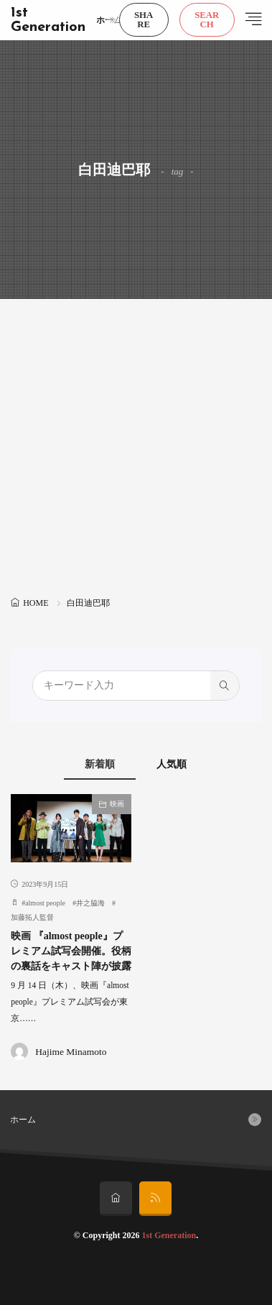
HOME (35, 603)
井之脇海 (90, 903)
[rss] (155, 1198)
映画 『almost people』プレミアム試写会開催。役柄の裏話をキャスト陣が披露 (71, 951)
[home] (116, 1198)
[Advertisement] (136, 449)
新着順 (100, 764)
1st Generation (48, 20)
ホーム (109, 20)
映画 (117, 804)
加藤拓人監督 (32, 917)
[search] (224, 685)
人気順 (171, 764)
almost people (45, 903)
